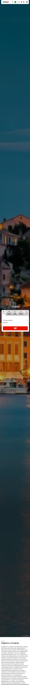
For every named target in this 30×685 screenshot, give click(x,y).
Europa (3, 641)
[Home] (6, 2)
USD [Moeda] (18, 2)
